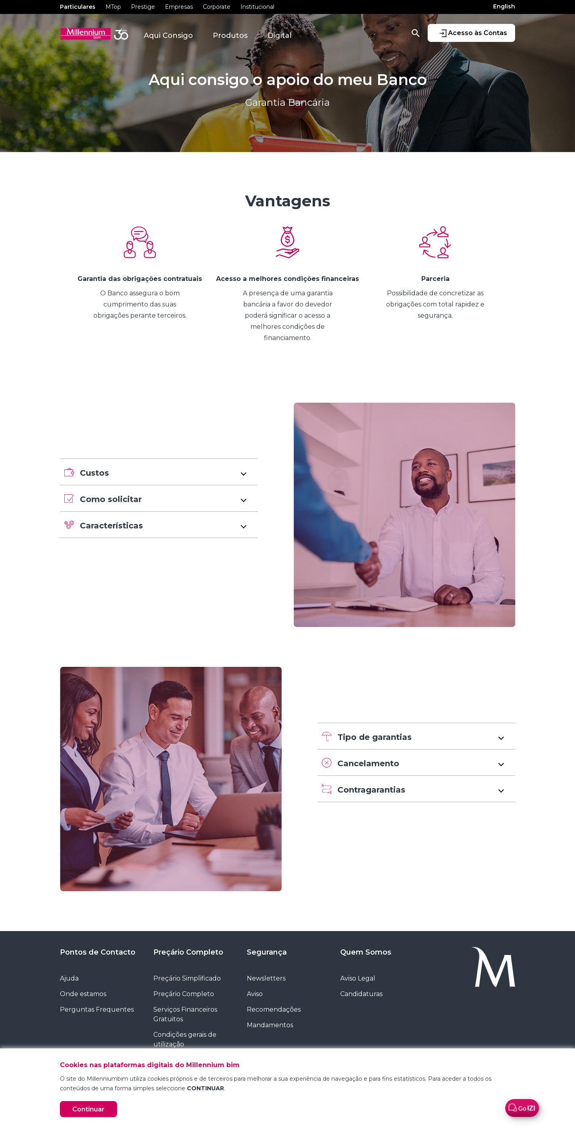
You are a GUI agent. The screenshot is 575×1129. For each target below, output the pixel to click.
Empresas (179, 6)
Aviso (255, 994)
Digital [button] (279, 35)
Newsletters (266, 978)
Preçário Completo (188, 952)
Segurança (267, 952)
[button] (159, 472)
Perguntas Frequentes (97, 1009)
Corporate (216, 6)
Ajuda (69, 978)
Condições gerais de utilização (184, 1039)
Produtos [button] (230, 35)
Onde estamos (83, 994)
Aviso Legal (357, 978)
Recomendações (274, 1009)
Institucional (257, 6)
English (504, 6)
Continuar (88, 1109)
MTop (113, 6)
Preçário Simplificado (187, 978)
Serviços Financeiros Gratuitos (185, 1014)
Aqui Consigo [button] (168, 35)
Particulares (77, 6)
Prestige (143, 6)
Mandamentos (270, 1025)
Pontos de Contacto (97, 952)
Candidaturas (361, 994)
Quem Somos (365, 952)
